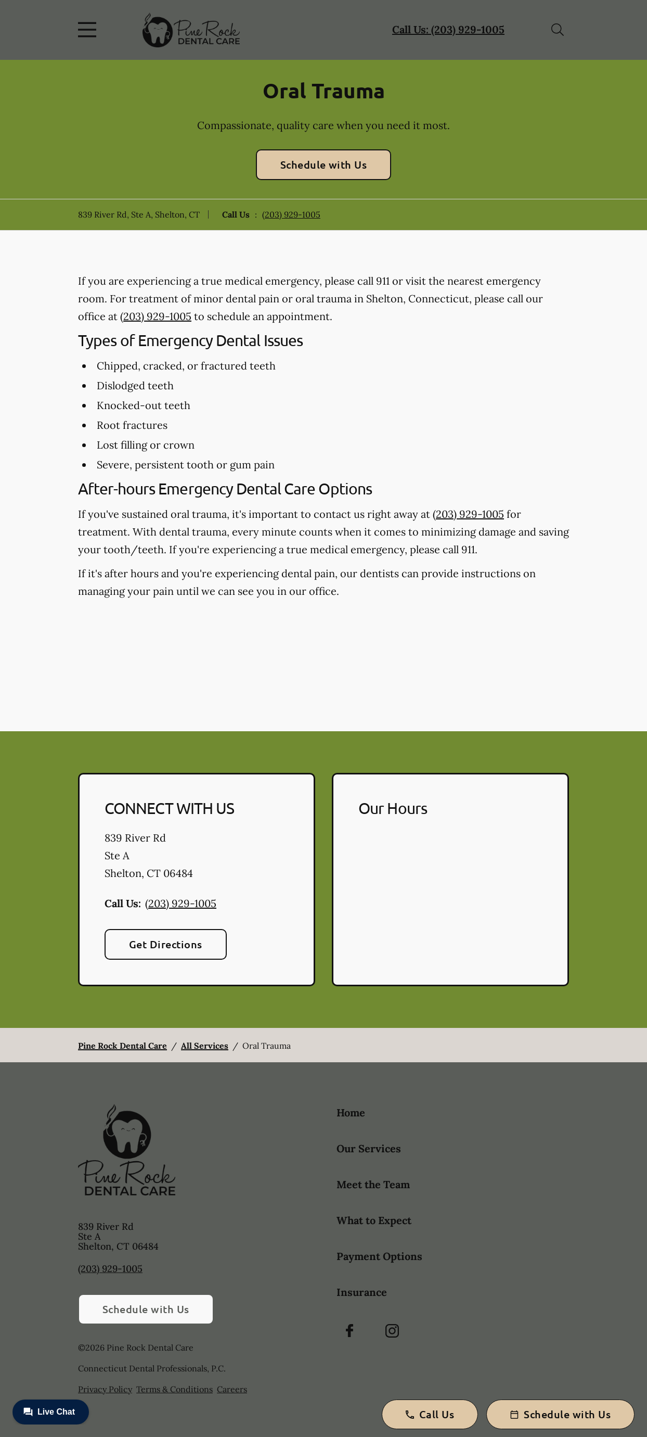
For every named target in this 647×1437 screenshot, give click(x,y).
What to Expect (374, 1220)
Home (351, 1112)
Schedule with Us (323, 164)
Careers (232, 1389)
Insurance (362, 1292)
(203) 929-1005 (291, 214)
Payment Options (379, 1256)
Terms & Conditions (174, 1389)
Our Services (369, 1148)
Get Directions (165, 944)
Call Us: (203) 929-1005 (448, 29)
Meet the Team (373, 1184)
